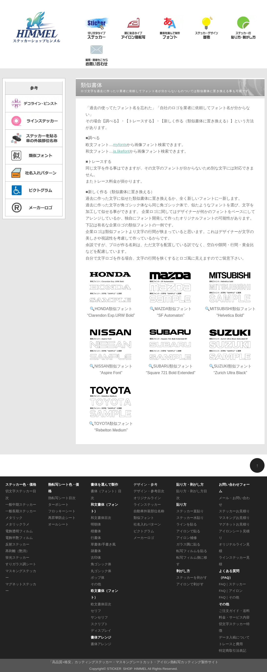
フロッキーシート (62, 511)
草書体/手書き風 (103, 544)
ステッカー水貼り (190, 518)
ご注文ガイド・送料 (234, 611)
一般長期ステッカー (20, 511)
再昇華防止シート (62, 518)
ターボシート (58, 504)
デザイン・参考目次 (149, 491)
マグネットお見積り (234, 524)
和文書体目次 (101, 518)
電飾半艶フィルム (19, 538)
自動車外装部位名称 (149, 511)
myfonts (120, 145)
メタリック (13, 518)
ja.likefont (121, 151)
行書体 (96, 538)
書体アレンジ (101, 644)
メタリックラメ (17, 524)
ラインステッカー (147, 504)
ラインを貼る (186, 524)
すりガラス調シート (20, 564)
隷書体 (96, 551)
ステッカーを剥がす (191, 577)
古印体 (96, 557)
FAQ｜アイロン (231, 591)
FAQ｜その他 (229, 597)
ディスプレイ (101, 630)
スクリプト (99, 624)
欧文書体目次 (101, 604)
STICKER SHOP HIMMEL (127, 669)
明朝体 (96, 524)
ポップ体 (97, 577)
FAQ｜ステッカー (232, 584)
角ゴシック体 (101, 564)
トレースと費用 (231, 644)
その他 (96, 584)
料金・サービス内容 (234, 617)
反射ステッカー (17, 544)
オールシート (58, 524)
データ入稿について (234, 637)
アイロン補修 (186, 538)
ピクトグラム (144, 531)
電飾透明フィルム (19, 531)
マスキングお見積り (234, 518)
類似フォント (144, 518)
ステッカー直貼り (190, 511)
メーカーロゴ (144, 538)
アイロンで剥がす (190, 584)
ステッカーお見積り (234, 511)
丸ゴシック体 (101, 571)
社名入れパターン (147, 524)
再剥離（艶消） (17, 551)
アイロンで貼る (188, 531)
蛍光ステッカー (17, 557)
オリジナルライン (147, 498)
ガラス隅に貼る (188, 544)
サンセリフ (99, 617)
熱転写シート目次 (62, 498)
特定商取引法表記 (232, 650)
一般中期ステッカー (20, 504)
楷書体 (96, 531)
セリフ (96, 611)
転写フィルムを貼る (191, 551)
